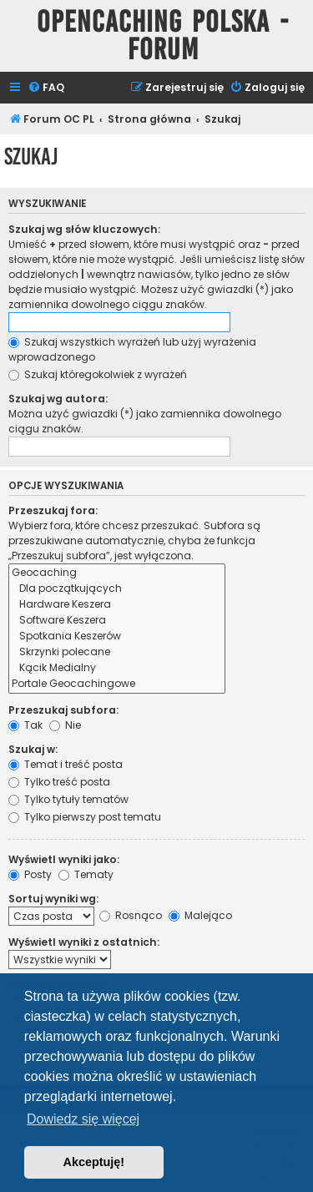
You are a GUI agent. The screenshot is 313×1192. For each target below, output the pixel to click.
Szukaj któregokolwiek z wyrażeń (97, 374)
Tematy (86, 874)
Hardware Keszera (117, 605)
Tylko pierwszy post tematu (84, 817)
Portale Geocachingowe (117, 684)
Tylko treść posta (59, 782)
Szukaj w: (33, 749)
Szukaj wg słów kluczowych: (84, 229)
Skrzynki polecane (117, 652)
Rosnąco (130, 915)
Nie (65, 725)
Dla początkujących (117, 589)
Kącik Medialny (117, 668)
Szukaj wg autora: (58, 398)
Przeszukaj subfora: (63, 710)
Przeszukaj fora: (53, 510)
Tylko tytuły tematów (68, 799)
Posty (30, 874)
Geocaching (117, 573)
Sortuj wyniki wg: (53, 898)
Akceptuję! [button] (94, 1162)
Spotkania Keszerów (117, 636)
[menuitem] (46, 88)
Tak (25, 725)
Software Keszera (117, 621)
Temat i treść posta (65, 764)
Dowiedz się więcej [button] (83, 1119)
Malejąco (200, 915)
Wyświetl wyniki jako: (63, 859)
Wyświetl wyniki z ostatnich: (83, 942)
